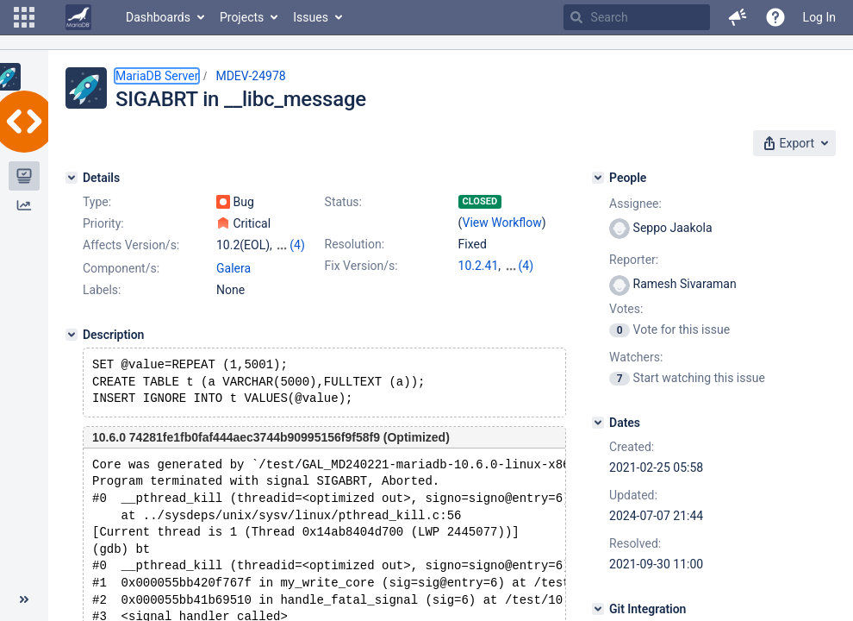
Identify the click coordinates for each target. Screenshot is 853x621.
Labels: (102, 290)
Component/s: (121, 268)
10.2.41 (478, 266)
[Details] (71, 178)
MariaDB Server (156, 76)
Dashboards (158, 17)
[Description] (71, 335)
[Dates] (598, 423)
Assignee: (635, 203)
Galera (233, 268)
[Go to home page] (78, 17)
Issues (310, 17)
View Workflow (502, 222)
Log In (819, 17)
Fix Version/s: (361, 266)
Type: (97, 202)
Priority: (103, 223)
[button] (24, 17)
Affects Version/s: (131, 245)
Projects (242, 17)
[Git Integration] (598, 609)
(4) (297, 245)
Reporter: (633, 260)
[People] (598, 178)
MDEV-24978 (250, 76)
